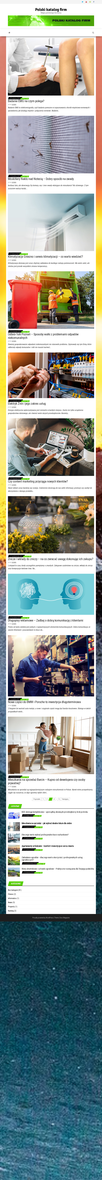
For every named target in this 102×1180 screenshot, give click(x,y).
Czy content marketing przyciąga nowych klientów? (38, 481)
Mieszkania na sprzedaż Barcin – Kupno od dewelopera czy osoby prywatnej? (46, 781)
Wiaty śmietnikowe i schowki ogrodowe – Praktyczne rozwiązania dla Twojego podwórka (58, 869)
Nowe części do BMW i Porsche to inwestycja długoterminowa (44, 702)
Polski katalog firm (51, 9)
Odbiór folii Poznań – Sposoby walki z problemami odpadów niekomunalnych (43, 336)
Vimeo (90, 2)
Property (11, 906)
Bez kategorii (13, 890)
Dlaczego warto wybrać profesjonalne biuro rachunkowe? (45, 834)
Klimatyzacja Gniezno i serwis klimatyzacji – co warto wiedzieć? (45, 256)
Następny (65, 799)
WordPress (49, 918)
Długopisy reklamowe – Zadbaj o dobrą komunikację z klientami (45, 620)
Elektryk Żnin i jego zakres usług (27, 403)
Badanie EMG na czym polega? (26, 101)
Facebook (94, 2)
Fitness (10, 894)
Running (11, 911)
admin (14, 105)
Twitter (82, 2)
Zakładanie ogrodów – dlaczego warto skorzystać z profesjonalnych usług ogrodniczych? (52, 858)
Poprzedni (37, 799)
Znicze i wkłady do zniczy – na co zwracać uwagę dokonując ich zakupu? (50, 559)
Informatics (12, 898)
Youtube (86, 2)
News (10, 902)
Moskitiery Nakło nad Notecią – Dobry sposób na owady (41, 179)
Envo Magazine (65, 918)
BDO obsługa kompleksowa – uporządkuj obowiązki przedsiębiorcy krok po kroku (55, 812)
